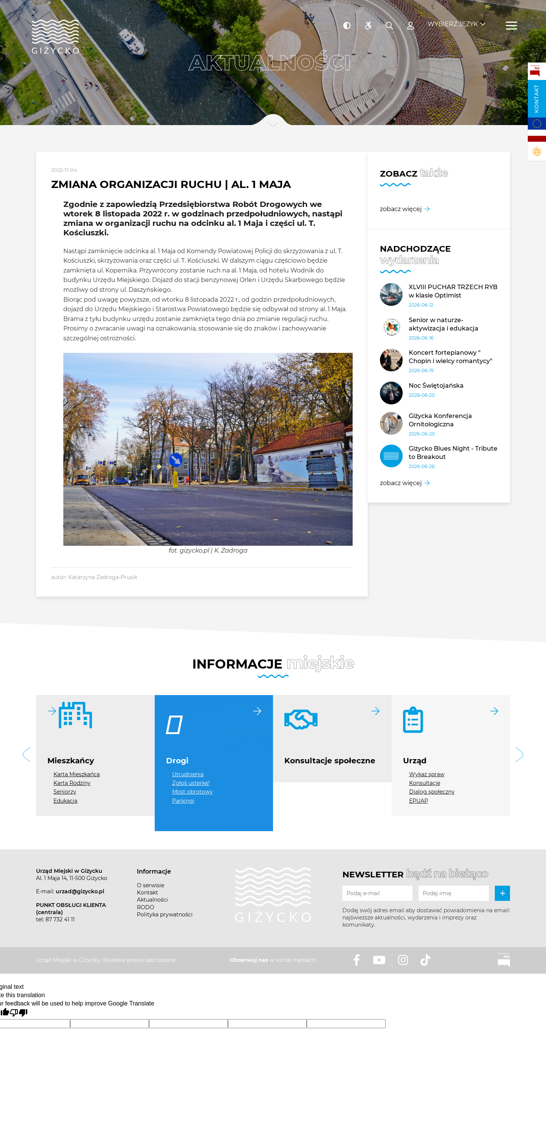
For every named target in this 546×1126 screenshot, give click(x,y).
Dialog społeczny (432, 791)
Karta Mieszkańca (76, 774)
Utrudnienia (188, 774)
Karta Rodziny (72, 783)
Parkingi (183, 800)
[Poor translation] (18, 1013)
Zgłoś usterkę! (191, 783)
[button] (26, 755)
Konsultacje (424, 783)
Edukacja (65, 800)
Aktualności (152, 899)
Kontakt (536, 99)
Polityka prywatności (165, 914)
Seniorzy (64, 791)
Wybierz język (453, 19)
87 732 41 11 (60, 919)
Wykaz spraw (426, 774)
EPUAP (418, 800)
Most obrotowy (192, 791)
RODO (145, 907)
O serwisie (150, 885)
